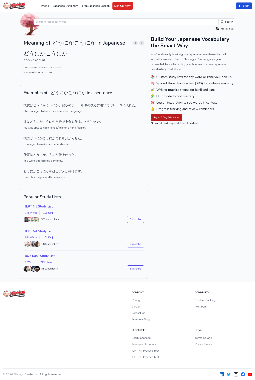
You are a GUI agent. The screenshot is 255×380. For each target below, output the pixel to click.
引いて (105, 105)
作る (78, 122)
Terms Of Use (203, 338)
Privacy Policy (203, 344)
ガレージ (116, 105)
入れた (130, 105)
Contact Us (138, 313)
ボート (76, 105)
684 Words (31, 237)
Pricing (45, 6)
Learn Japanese (141, 338)
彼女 (27, 105)
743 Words (31, 212)
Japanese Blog (141, 319)
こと (84, 122)
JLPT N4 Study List (39, 231)
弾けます (74, 171)
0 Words (30, 262)
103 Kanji (48, 212)
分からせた (73, 138)
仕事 (27, 155)
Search (226, 22)
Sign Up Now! (122, 6)
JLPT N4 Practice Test (145, 351)
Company (138, 292)
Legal (198, 330)
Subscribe (135, 219)
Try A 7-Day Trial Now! (166, 117)
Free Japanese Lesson (96, 6)
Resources (139, 330)
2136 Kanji (46, 262)
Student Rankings (206, 300)
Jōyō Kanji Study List (40, 256)
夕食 (68, 122)
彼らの (66, 105)
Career (136, 307)
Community (202, 292)
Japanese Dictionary (65, 6)
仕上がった (67, 155)
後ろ (93, 105)
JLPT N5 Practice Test (145, 357)
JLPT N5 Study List (39, 206)
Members (201, 307)
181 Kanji (48, 237)
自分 (58, 122)
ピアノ (60, 171)
